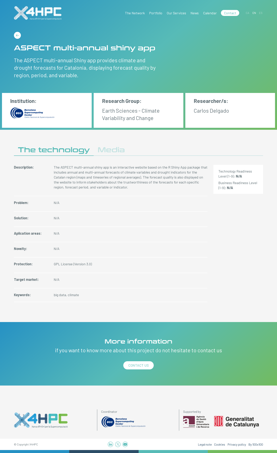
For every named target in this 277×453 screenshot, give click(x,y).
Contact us (138, 365)
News (194, 13)
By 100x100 (255, 444)
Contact (230, 13)
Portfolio (155, 13)
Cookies (219, 444)
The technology (54, 150)
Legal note (205, 444)
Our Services (176, 13)
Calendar (210, 13)
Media (111, 150)
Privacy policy (236, 444)
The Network (135, 13)
